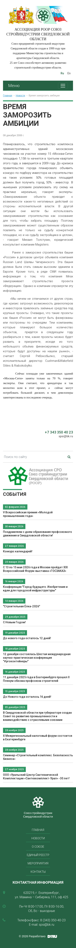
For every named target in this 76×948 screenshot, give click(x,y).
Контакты (38, 872)
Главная (7, 95)
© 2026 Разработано (32, 936)
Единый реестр (38, 855)
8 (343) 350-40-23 (53, 920)
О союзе (38, 846)
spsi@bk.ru (66, 436)
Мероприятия (38, 863)
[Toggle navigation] (63, 86)
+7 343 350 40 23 (59, 432)
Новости (20, 95)
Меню (14, 85)
